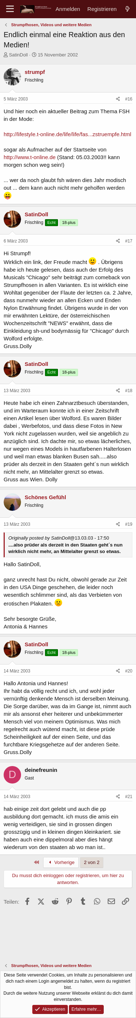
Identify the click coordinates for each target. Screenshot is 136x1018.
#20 (128, 671)
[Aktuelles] (127, 9)
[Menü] (9, 9)
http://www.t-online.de (29, 157)
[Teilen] (118, 99)
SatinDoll (18, 55)
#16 (128, 99)
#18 (128, 390)
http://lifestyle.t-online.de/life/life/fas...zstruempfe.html (67, 134)
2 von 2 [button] (92, 862)
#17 (128, 241)
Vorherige (61, 862)
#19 (128, 524)
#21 (128, 796)
